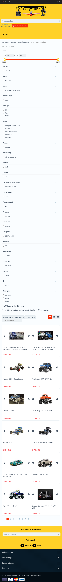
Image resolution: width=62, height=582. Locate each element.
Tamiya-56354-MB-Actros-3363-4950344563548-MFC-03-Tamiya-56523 (15, 349)
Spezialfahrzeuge (23, 42)
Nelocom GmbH (36, 575)
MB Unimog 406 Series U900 (42, 411)
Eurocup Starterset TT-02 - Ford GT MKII (44, 507)
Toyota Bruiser (8, 411)
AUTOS (13, 42)
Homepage (5, 42)
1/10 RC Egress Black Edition (42, 443)
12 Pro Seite (30, 317)
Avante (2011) (8, 443)
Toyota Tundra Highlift (40, 474)
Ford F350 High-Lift (10, 506)
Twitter (37, 545)
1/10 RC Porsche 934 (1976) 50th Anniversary (15, 475)
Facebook (25, 545)
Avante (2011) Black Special (13, 379)
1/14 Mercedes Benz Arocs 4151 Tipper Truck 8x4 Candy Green (43, 348)
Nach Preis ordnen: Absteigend (13, 317)
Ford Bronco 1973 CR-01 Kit (42, 379)
